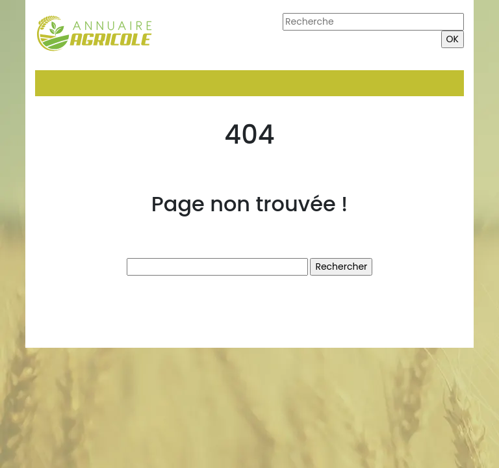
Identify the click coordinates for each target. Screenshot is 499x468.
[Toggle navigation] (53, 83)
